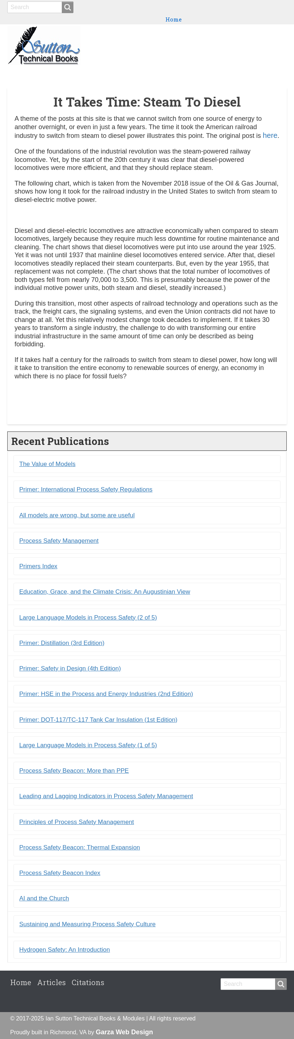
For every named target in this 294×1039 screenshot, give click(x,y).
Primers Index (38, 566)
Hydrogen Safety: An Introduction (64, 949)
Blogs (243, 73)
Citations (270, 73)
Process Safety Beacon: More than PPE (74, 770)
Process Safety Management (58, 540)
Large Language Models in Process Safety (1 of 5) (88, 745)
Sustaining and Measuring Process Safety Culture (87, 924)
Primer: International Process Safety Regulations (86, 489)
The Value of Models (47, 464)
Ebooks (190, 73)
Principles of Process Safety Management (76, 822)
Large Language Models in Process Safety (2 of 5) (88, 617)
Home (173, 19)
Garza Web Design (124, 1032)
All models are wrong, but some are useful (77, 515)
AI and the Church (44, 898)
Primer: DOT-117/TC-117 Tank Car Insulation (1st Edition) (98, 719)
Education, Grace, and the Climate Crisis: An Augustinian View (104, 591)
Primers (218, 73)
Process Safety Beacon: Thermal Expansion (79, 847)
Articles (51, 982)
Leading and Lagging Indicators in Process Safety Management (106, 796)
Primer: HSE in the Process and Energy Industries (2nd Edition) (106, 693)
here (270, 135)
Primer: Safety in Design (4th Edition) (70, 668)
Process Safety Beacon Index (59, 872)
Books (165, 73)
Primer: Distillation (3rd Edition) (61, 643)
